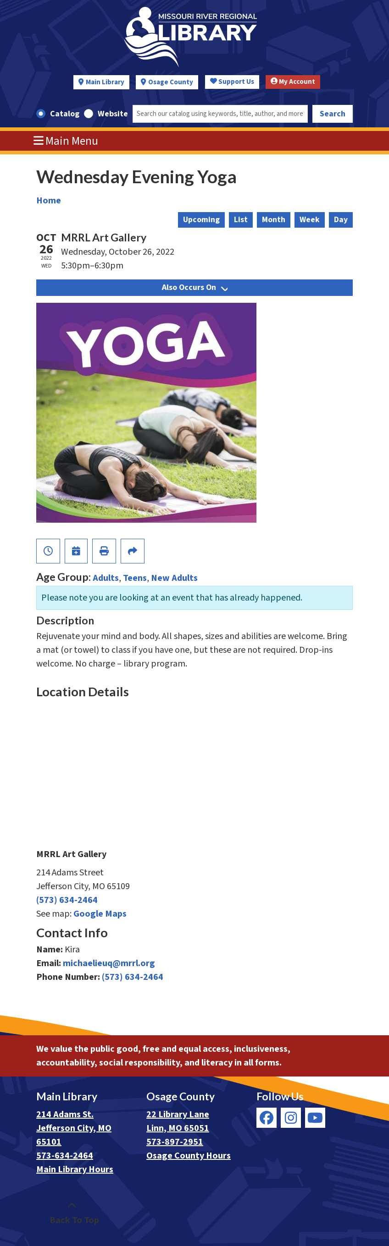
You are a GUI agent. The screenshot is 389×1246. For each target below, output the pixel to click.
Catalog (64, 114)
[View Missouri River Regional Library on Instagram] (291, 1118)
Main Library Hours (74, 1169)
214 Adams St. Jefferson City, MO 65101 (73, 1128)
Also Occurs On (195, 287)
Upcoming (201, 219)
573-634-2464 (64, 1155)
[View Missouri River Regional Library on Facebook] (266, 1118)
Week (310, 219)
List (241, 219)
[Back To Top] (71, 1213)
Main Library (105, 82)
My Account (293, 82)
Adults (106, 578)
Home (48, 200)
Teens (135, 578)
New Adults (174, 578)
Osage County (170, 82)
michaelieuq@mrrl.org (109, 963)
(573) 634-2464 (67, 900)
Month (273, 219)
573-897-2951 (174, 1142)
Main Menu (66, 141)
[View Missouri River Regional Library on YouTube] (315, 1118)
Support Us (232, 82)
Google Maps (100, 913)
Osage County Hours (188, 1155)
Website (113, 114)
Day (341, 219)
